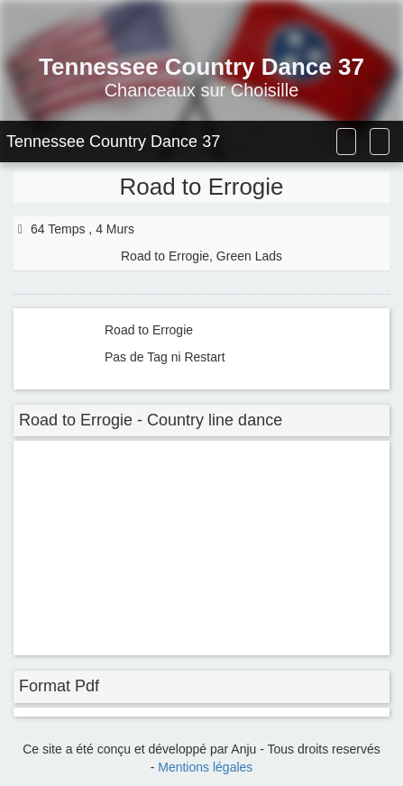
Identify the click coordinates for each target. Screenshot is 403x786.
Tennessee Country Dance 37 (113, 142)
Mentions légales (205, 767)
